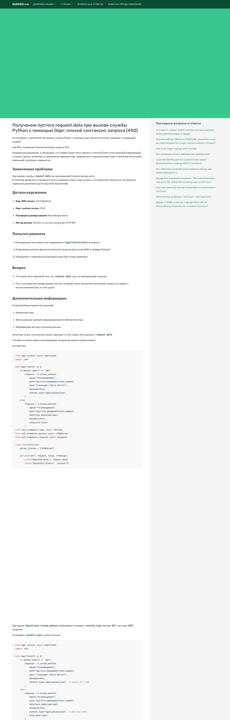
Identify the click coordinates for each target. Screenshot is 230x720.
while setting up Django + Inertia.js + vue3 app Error (183, 196)
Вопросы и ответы (90, 4)
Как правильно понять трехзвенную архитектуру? (183, 154)
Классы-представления (125, 4)
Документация (44, 4)
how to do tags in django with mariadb (176, 148)
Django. (20, 4)
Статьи (67, 4)
